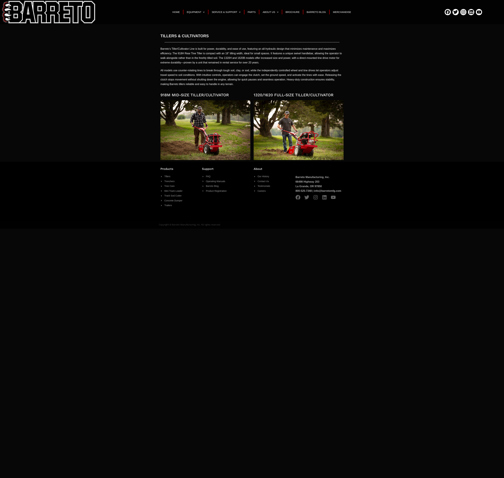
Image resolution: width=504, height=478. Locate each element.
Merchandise (342, 12)
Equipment (196, 12)
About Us (270, 12)
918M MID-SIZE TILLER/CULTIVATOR (194, 95)
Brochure (293, 12)
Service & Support (226, 12)
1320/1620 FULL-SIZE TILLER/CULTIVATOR (293, 95)
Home (176, 12)
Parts (252, 12)
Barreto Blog (316, 12)
